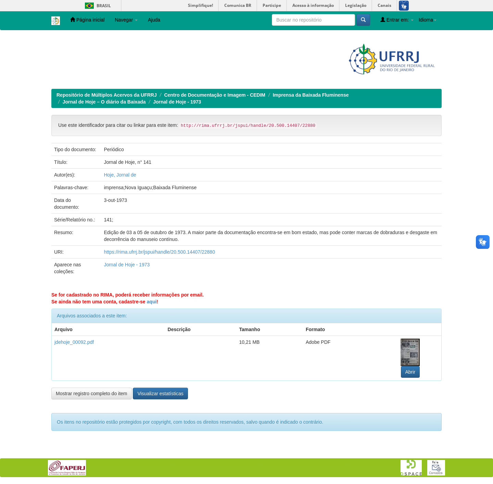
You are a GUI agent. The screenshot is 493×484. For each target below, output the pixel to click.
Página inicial (87, 20)
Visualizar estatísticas (160, 393)
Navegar (126, 20)
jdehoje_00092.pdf (74, 342)
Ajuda (154, 20)
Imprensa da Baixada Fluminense (311, 95)
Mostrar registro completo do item (91, 393)
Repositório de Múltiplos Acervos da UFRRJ (106, 95)
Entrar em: (397, 20)
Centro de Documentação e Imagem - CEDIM (214, 95)
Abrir (410, 372)
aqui (152, 301)
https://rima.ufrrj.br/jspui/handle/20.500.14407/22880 (159, 252)
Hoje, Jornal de (120, 175)
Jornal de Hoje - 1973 (177, 102)
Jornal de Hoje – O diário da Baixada (104, 102)
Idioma (428, 20)
